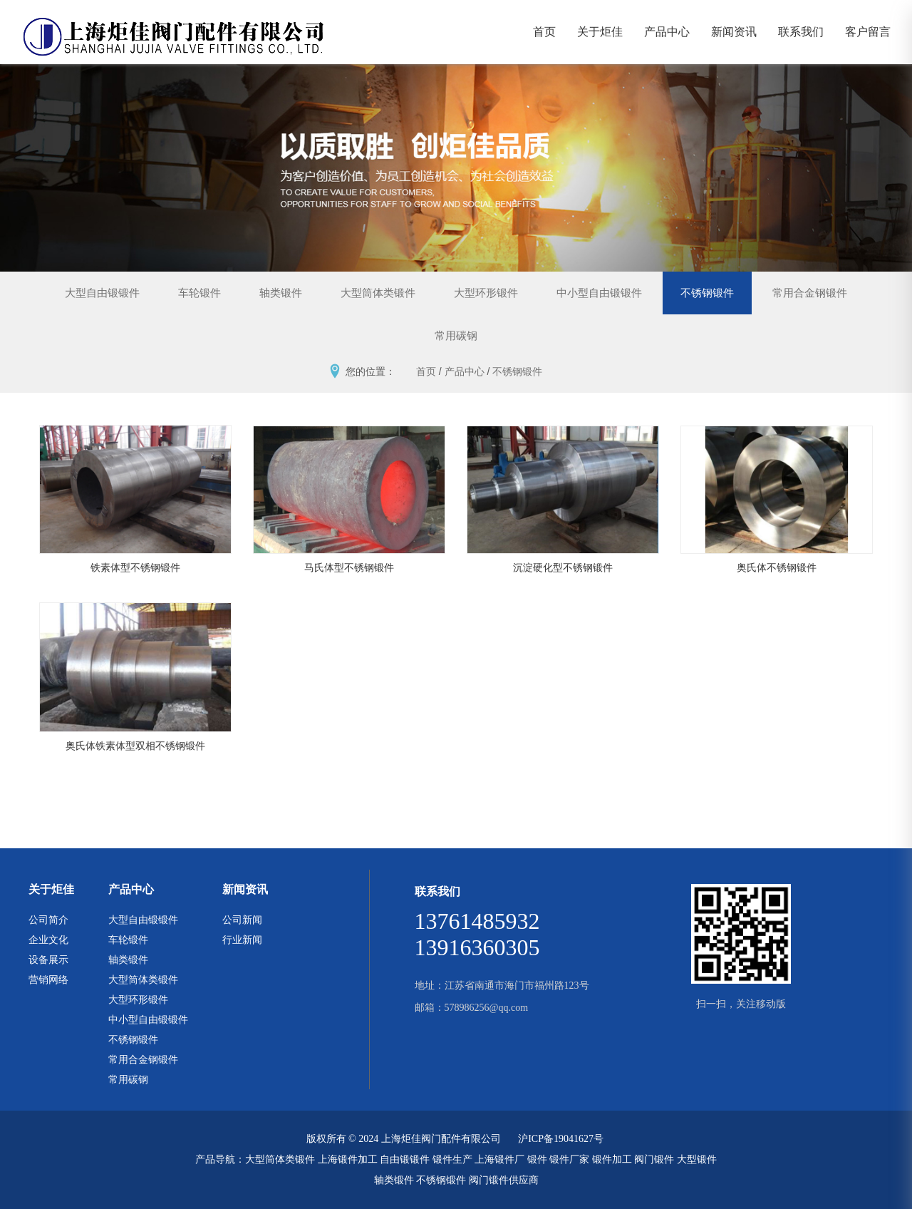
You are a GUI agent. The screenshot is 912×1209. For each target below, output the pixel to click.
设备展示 (48, 959)
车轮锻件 (199, 293)
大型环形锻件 (486, 293)
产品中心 (667, 32)
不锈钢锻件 (707, 293)
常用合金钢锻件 (809, 293)
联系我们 (801, 32)
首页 (544, 32)
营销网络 (48, 979)
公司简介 (48, 919)
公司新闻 (242, 919)
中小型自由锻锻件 (599, 293)
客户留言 (868, 32)
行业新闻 (242, 939)
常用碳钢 (456, 335)
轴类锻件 (280, 293)
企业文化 (48, 939)
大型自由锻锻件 (102, 293)
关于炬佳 (600, 32)
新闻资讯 (734, 32)
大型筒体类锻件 (378, 293)
